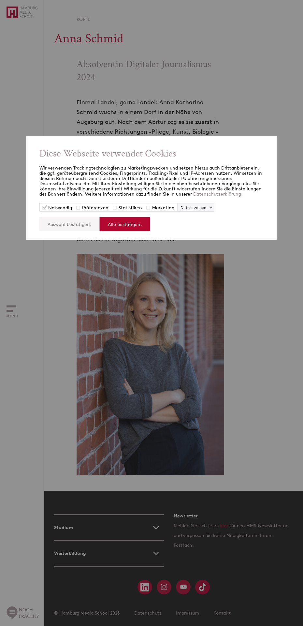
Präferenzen (95, 207)
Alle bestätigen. (125, 224)
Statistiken (130, 207)
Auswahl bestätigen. (70, 224)
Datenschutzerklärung (217, 194)
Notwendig (60, 207)
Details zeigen (193, 207)
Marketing (163, 207)
